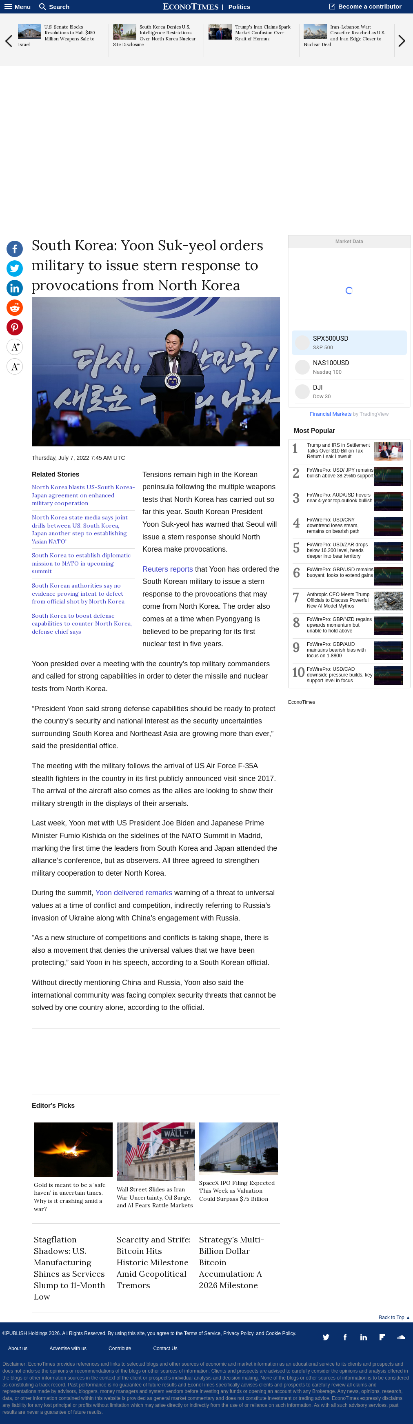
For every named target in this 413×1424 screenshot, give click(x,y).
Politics (239, 6)
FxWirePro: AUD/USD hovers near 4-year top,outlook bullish (340, 498)
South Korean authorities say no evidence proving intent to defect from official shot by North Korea (78, 593)
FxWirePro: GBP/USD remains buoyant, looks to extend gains (340, 572)
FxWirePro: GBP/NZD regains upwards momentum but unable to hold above (339, 625)
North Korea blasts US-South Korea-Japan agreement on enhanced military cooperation (83, 495)
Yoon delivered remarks (133, 893)
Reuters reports (167, 569)
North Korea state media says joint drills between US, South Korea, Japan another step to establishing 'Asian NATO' (80, 529)
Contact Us (165, 1348)
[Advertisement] (206, 172)
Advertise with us (68, 1348)
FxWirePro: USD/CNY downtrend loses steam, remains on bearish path (333, 525)
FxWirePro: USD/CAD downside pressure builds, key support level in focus (340, 674)
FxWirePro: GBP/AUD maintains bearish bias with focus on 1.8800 (336, 650)
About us (17, 1348)
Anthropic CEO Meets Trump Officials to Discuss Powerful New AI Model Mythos (338, 600)
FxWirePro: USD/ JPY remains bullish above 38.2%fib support (340, 473)
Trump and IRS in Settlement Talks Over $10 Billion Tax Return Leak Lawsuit (338, 450)
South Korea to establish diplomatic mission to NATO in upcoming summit (81, 563)
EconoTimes (301, 702)
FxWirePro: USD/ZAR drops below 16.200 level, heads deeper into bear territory (337, 550)
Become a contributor (370, 6)
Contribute (120, 1348)
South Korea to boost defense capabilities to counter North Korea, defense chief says (82, 623)
